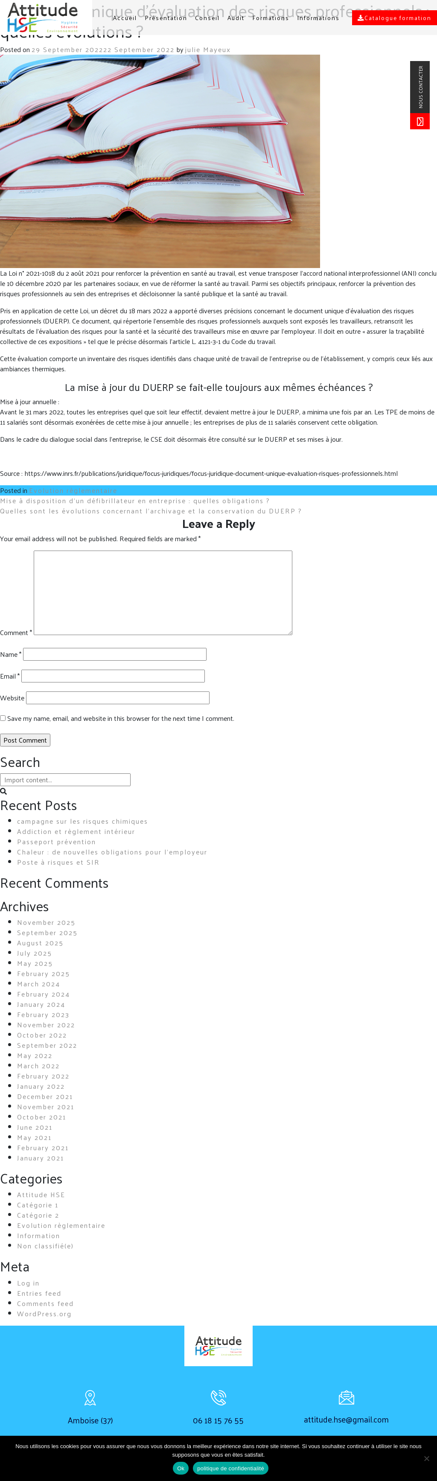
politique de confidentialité (230, 1468)
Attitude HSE (41, 1194)
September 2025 (47, 932)
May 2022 (34, 1055)
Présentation (166, 17)
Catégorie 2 (38, 1215)
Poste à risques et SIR (58, 862)
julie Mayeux (208, 49)
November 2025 (46, 922)
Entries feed (39, 1293)
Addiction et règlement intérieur (76, 831)
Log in (28, 1283)
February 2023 (43, 1014)
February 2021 (43, 1147)
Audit (236, 17)
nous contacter (420, 87)
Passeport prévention (56, 841)
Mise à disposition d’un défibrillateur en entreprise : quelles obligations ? (135, 500)
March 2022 (38, 1065)
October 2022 (42, 1035)
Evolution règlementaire (73, 490)
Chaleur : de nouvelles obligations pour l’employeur (112, 851)
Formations (270, 17)
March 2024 (38, 983)
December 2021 (45, 1096)
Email (10, 676)
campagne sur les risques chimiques (82, 821)
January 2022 (41, 1086)
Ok (180, 1468)
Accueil (125, 17)
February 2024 (43, 994)
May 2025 (35, 963)
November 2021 (45, 1106)
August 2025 (40, 942)
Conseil (207, 17)
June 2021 (34, 1127)
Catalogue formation (394, 17)
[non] (426, 1458)
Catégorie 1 (37, 1204)
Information (38, 1235)
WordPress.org (44, 1313)
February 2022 (43, 1076)
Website (12, 698)
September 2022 (47, 1045)
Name (10, 654)
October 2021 (41, 1117)
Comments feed (45, 1303)
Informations (318, 17)
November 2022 (46, 1024)
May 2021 (34, 1137)
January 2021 (40, 1158)
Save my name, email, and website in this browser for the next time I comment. (120, 718)
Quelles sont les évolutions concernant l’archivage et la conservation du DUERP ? (151, 510)
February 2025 (43, 973)
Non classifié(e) (45, 1245)
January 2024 (41, 1004)
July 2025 (34, 953)
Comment (16, 632)
